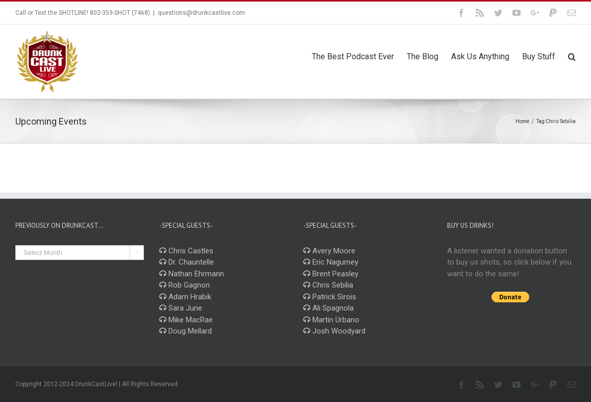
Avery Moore (329, 250)
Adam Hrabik (185, 296)
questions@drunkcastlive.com (201, 12)
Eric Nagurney (330, 262)
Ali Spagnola (328, 308)
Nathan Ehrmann (191, 273)
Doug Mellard (185, 331)
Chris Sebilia (328, 285)
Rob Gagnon (184, 285)
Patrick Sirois (329, 296)
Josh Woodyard (334, 331)
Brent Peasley (330, 273)
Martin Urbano (331, 319)
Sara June (180, 308)
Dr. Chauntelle (186, 262)
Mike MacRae (186, 319)
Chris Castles (186, 250)
